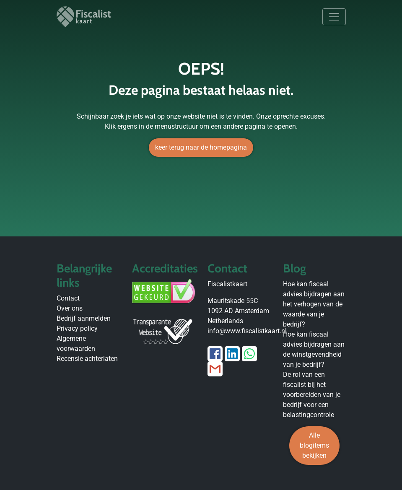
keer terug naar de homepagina (201, 147)
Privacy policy (77, 328)
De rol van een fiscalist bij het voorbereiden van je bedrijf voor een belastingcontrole (311, 395)
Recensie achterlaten (87, 359)
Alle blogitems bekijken (314, 445)
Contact (68, 298)
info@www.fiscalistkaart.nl (247, 331)
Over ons (70, 308)
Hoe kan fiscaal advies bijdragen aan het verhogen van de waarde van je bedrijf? (314, 304)
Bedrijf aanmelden (84, 318)
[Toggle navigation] (334, 16)
